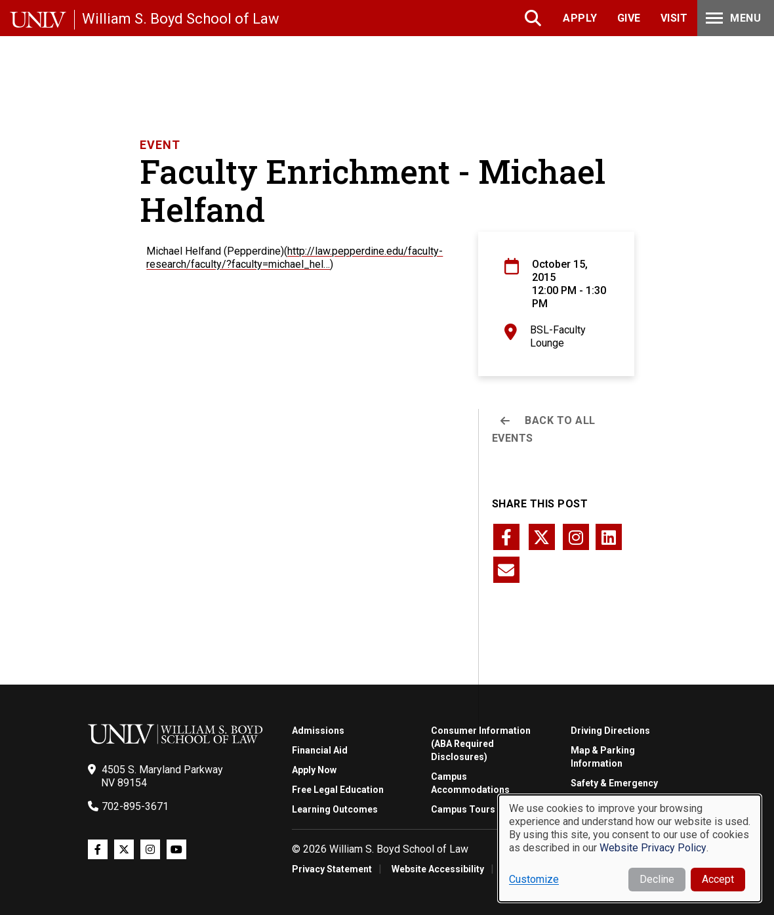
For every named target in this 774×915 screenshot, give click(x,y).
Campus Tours (463, 809)
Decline (657, 879)
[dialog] (630, 848)
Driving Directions (610, 730)
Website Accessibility (438, 869)
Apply (580, 18)
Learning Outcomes (335, 809)
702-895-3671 (135, 806)
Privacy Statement (332, 869)
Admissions (318, 730)
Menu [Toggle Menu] (732, 18)
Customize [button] (534, 879)
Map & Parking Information (603, 757)
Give (629, 18)
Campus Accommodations (470, 783)
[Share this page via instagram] (576, 537)
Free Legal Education (338, 789)
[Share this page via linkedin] (609, 537)
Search (534, 18)
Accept (718, 879)
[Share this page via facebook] (506, 537)
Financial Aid (320, 750)
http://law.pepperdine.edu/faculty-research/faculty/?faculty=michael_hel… (294, 257)
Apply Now (314, 770)
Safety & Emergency (614, 783)
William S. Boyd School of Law (180, 19)
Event (160, 145)
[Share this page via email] (506, 570)
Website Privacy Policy (653, 847)
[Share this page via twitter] (542, 537)
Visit (674, 18)
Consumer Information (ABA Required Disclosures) (481, 743)
